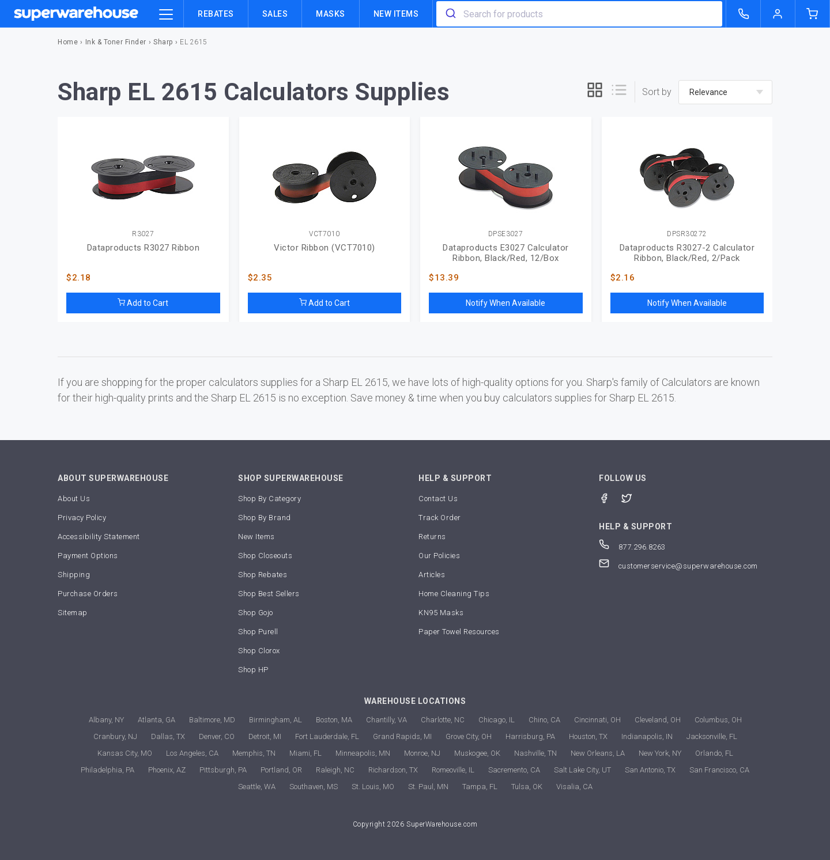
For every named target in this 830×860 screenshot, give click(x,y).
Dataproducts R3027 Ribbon (143, 248)
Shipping (74, 574)
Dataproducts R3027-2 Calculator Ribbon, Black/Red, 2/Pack (687, 253)
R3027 (143, 234)
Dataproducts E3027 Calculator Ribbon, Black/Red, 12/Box (506, 253)
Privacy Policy (82, 517)
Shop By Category (269, 498)
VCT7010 (324, 234)
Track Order (439, 517)
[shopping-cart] (812, 14)
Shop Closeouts (265, 555)
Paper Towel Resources (459, 631)
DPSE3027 (505, 234)
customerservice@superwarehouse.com (678, 566)
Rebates (216, 13)
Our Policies (439, 555)
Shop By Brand (264, 517)
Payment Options (88, 555)
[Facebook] (610, 497)
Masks (330, 13)
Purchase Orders (88, 593)
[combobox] (579, 13)
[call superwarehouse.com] (743, 14)
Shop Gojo (255, 612)
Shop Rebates (262, 574)
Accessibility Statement (99, 536)
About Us (74, 498)
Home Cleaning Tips (453, 593)
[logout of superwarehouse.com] (778, 14)
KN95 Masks (440, 612)
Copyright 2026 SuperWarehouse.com (415, 824)
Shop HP (253, 669)
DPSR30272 (687, 234)
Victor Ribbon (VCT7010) (324, 248)
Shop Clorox (259, 650)
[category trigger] (166, 15)
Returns (432, 536)
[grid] (594, 92)
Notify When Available (505, 303)
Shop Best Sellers (269, 593)
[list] (619, 92)
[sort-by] (725, 92)
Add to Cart (143, 303)
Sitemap (73, 612)
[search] (449, 13)
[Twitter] (632, 497)
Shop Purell (258, 631)
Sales (275, 13)
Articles (431, 574)
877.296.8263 (632, 547)
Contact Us (438, 498)
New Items (396, 13)
